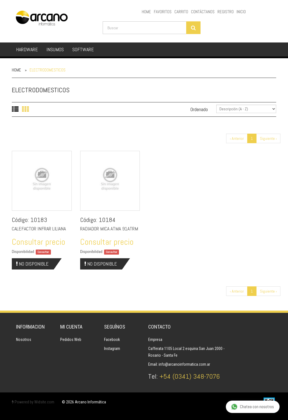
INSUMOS (55, 49)
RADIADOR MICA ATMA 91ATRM (109, 228)
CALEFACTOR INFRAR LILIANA (39, 228)
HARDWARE (27, 49)
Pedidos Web (70, 339)
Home (16, 70)
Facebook (112, 339)
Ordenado (199, 109)
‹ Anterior (237, 138)
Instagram (112, 348)
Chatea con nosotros (252, 407)
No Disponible (32, 263)
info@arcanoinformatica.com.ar (184, 364)
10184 (107, 220)
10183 (38, 220)
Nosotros (23, 339)
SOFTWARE (83, 49)
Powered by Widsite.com (33, 402)
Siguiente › (268, 138)
